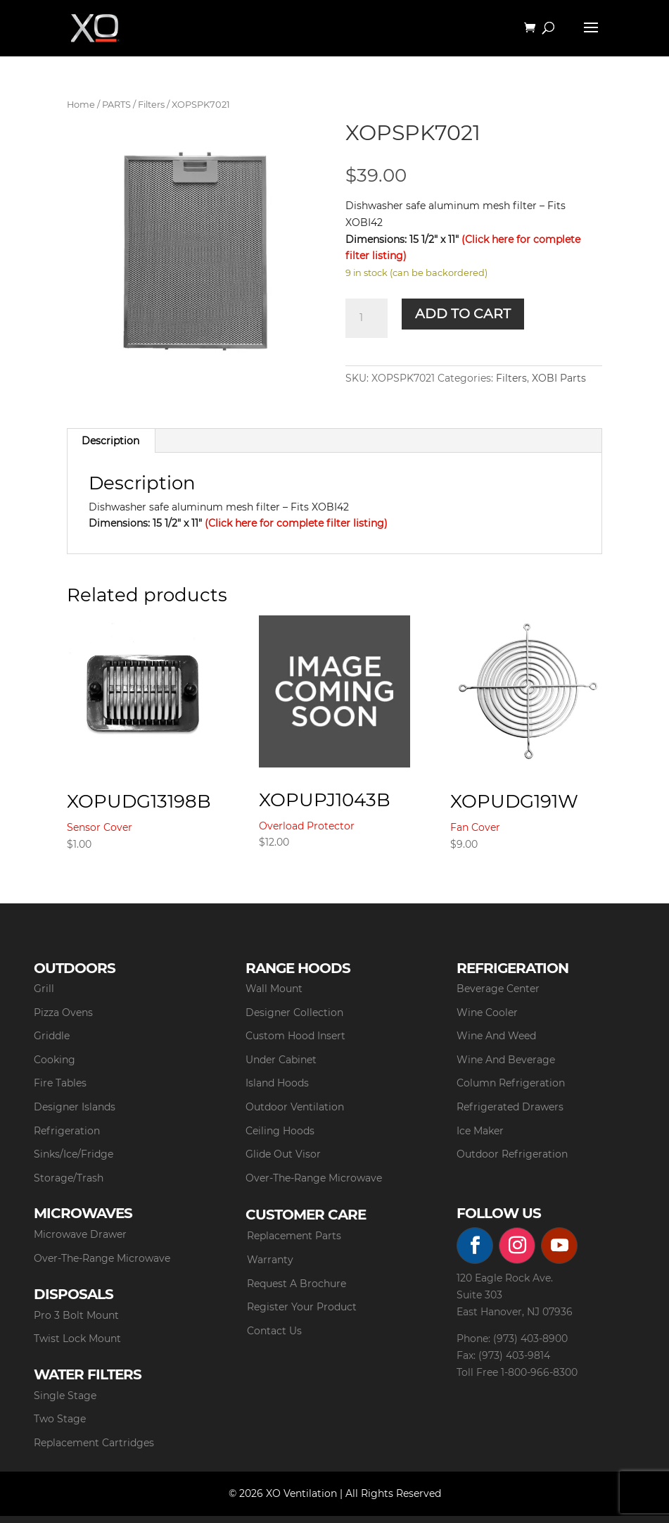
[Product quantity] (366, 318)
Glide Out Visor (283, 1154)
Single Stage (65, 1395)
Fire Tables (60, 1083)
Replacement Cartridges (94, 1442)
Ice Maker (480, 1130)
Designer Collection (294, 1012)
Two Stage (60, 1418)
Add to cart (463, 314)
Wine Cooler (487, 1012)
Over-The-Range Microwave (314, 1178)
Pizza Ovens (63, 1012)
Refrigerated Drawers (510, 1107)
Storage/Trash (68, 1178)
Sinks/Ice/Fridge (73, 1154)
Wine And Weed (496, 1035)
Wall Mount (274, 988)
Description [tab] (110, 440)
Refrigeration (67, 1130)
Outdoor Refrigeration (512, 1154)
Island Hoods (277, 1083)
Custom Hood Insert (295, 1035)
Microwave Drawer (80, 1234)
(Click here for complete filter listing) (296, 523)
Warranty (270, 1259)
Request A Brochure (296, 1283)
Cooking (54, 1059)
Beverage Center (498, 988)
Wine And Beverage (506, 1059)
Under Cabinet (281, 1059)
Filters (151, 104)
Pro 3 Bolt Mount (76, 1315)
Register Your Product (302, 1306)
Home (81, 104)
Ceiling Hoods (280, 1130)
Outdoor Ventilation (295, 1107)
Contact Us (274, 1330)
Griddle (52, 1035)
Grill (44, 988)
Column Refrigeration (511, 1083)
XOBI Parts (559, 378)
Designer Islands (74, 1107)
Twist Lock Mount (77, 1338)
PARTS (116, 104)
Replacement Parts (294, 1235)
